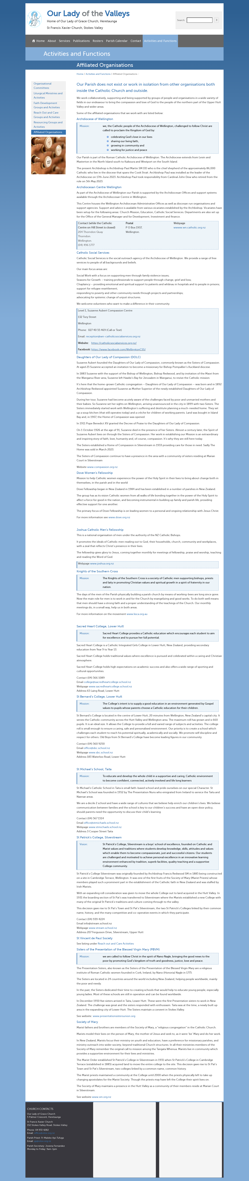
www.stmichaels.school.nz (105, 827)
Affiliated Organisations (48, 132)
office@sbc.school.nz (97, 748)
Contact (136, 41)
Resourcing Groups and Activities (48, 124)
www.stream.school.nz (103, 928)
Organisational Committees (42, 85)
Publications (81, 41)
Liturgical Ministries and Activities (48, 95)
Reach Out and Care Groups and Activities (47, 114)
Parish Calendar (117, 41)
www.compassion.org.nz (102, 467)
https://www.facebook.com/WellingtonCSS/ (118, 349)
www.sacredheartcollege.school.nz (110, 686)
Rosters (98, 41)
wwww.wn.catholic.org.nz (190, 227)
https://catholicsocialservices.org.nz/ (114, 343)
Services (64, 41)
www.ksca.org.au (137, 614)
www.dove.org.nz (119, 517)
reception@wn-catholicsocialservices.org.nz (113, 336)
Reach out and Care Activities (116, 943)
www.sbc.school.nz (101, 752)
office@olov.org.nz (44, 1133)
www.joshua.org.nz (102, 563)
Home (80, 74)
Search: (181, 20)
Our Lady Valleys (88, 13)
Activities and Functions (160, 41)
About (52, 41)
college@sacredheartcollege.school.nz (107, 682)
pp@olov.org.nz (42, 1141)
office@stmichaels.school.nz (101, 822)
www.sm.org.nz (101, 1097)
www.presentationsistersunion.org (114, 1016)
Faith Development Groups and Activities (47, 105)
